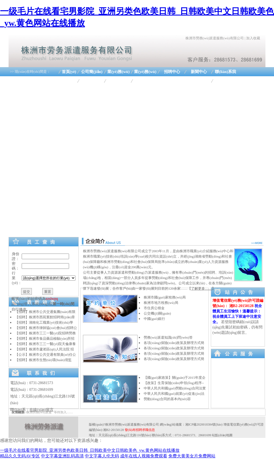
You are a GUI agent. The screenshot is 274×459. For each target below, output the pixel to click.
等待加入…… (63, 412)
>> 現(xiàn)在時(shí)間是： (30, 72)
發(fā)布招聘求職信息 (140, 430)
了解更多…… (201, 288)
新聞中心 (199, 72)
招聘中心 (172, 72)
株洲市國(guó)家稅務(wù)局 (165, 297)
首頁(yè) (69, 72)
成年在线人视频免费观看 (143, 456)
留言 (241, 333)
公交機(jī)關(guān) (157, 313)
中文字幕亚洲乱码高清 (62, 456)
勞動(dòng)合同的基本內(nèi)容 (167, 399)
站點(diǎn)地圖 (222, 435)
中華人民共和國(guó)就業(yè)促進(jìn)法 (174, 394)
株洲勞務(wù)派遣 (39, 412)
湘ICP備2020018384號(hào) (204, 424)
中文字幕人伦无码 (102, 456)
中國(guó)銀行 (154, 319)
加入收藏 (253, 38)
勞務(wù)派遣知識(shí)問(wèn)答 (168, 337)
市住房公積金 (154, 308)
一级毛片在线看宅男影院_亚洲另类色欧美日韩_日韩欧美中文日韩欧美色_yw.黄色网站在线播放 (90, 450)
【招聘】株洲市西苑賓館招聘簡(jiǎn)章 (45, 317)
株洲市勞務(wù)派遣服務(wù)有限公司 (214, 38)
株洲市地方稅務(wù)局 (161, 303)
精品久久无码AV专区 (20, 456)
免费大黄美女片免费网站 (191, 456)
